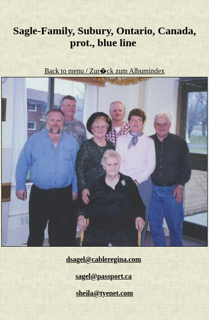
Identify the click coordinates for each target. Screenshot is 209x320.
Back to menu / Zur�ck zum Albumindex (104, 71)
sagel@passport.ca (104, 276)
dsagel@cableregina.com (103, 259)
